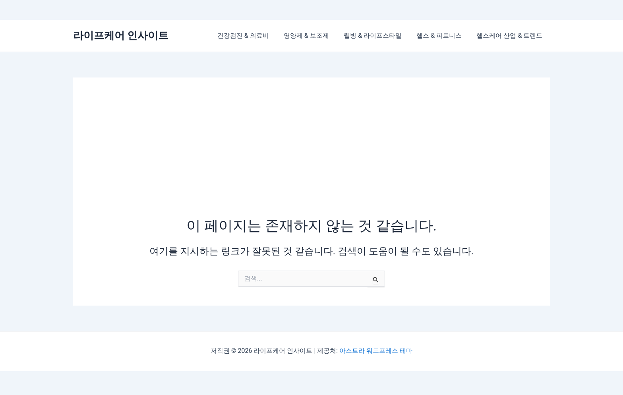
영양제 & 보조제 (313, 35)
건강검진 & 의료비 (253, 35)
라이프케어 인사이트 (120, 35)
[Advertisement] (311, 156)
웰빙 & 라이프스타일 (378, 35)
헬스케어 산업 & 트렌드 (511, 35)
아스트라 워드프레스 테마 (375, 350)
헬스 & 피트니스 (442, 35)
